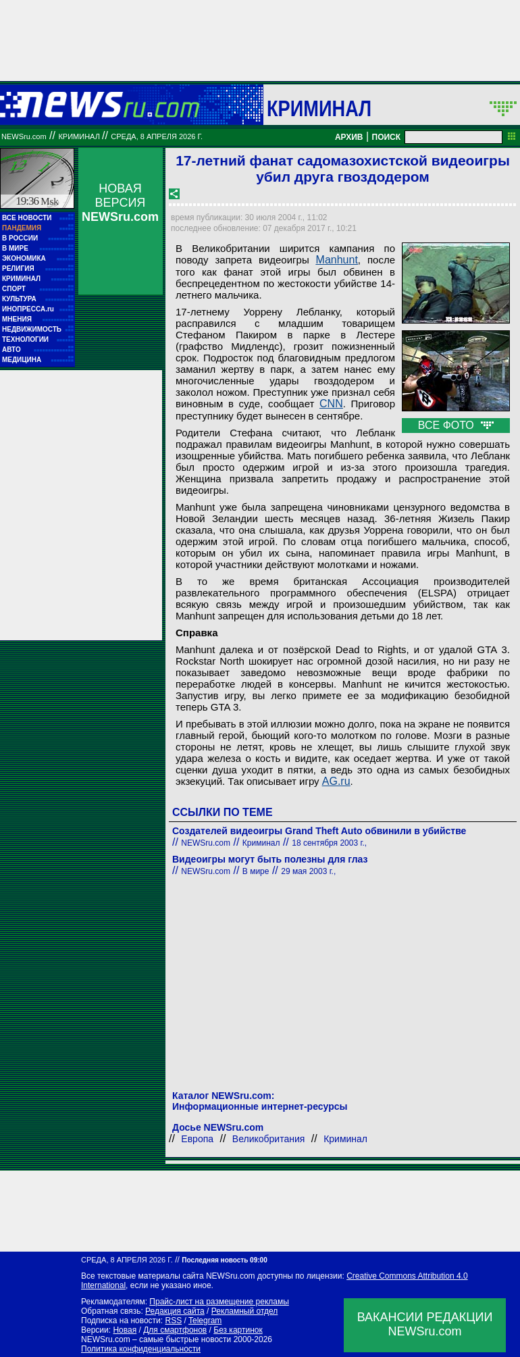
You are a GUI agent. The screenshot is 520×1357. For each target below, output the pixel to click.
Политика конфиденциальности (141, 1349)
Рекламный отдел (244, 1311)
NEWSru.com (24, 136)
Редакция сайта (175, 1311)
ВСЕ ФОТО (456, 425)
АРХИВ (349, 137)
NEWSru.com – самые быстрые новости (156, 1339)
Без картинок (237, 1330)
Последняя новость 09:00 (224, 1260)
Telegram (205, 1320)
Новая (124, 1330)
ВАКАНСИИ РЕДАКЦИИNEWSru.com (425, 1324)
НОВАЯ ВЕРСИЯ (120, 203)
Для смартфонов (175, 1330)
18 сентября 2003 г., (329, 843)
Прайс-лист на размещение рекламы (219, 1301)
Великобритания (268, 1138)
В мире (255, 871)
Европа (197, 1138)
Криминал (319, 108)
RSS (173, 1320)
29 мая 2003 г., (308, 871)
